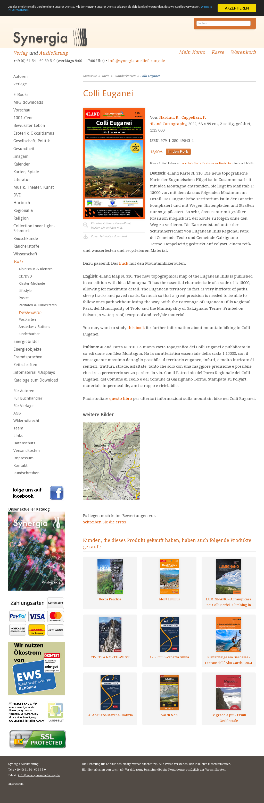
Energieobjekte (27, 349)
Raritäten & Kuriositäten (38, 305)
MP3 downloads (28, 102)
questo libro (120, 398)
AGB (17, 413)
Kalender (21, 164)
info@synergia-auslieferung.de (136, 61)
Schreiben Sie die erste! (104, 522)
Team (18, 428)
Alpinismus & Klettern (36, 269)
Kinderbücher (29, 334)
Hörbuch (21, 202)
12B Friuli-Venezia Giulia (169, 657)
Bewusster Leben (29, 125)
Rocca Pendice (110, 599)
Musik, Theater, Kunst (33, 187)
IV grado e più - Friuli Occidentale (228, 718)
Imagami (21, 156)
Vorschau (21, 110)
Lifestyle (25, 291)
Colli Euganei (150, 76)
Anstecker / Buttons (34, 327)
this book (136, 327)
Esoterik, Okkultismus (33, 133)
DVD (17, 195)
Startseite (90, 76)
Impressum (23, 458)
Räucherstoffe (26, 246)
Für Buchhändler (27, 398)
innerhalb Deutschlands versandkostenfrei (207, 163)
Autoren (20, 76)
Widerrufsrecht (26, 420)
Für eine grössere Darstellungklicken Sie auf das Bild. (110, 226)
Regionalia (23, 210)
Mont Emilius (169, 599)
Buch (123, 263)
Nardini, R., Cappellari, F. (182, 117)
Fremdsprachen (27, 357)
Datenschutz (24, 443)
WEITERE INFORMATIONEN (112, 12)
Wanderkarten (30, 312)
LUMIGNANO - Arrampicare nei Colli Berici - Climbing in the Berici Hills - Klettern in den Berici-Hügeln (228, 602)
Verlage (20, 84)
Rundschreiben (26, 473)
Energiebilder (26, 341)
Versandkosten (26, 450)
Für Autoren (23, 390)
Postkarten (27, 319)
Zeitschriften (25, 364)
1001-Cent (23, 117)
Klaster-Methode (32, 283)
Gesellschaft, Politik (31, 141)
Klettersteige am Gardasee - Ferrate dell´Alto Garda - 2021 (228, 660)
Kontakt (20, 465)
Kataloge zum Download (35, 380)
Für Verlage (23, 405)
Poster (24, 298)
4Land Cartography (168, 124)
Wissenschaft (25, 254)
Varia (17, 261)
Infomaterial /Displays (34, 372)
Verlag (20, 53)
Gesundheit (24, 148)
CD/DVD (25, 276)
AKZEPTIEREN (237, 8)
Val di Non (169, 715)
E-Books (20, 94)
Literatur (21, 179)
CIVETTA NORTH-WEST (110, 657)
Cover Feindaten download (109, 236)
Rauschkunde (25, 238)
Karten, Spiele (26, 171)
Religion (21, 218)
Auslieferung (53, 53)
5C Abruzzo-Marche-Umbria (110, 715)
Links (18, 435)
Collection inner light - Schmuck (34, 228)
